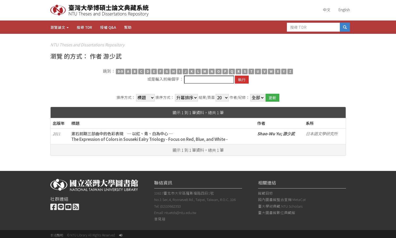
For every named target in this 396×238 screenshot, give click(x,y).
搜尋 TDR (84, 27)
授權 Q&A (108, 27)
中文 (326, 9)
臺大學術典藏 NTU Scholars (280, 206)
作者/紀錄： (240, 97)
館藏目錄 (265, 193)
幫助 (128, 27)
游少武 (289, 133)
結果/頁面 (207, 97)
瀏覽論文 (59, 27)
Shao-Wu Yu (269, 133)
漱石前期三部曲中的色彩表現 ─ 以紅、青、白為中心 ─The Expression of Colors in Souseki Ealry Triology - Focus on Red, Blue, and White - (149, 136)
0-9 (120, 71)
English (344, 9)
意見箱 (159, 218)
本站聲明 (56, 235)
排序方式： (126, 97)
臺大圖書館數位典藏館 (276, 212)
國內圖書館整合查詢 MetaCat (282, 199)
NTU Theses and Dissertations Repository (87, 44)
